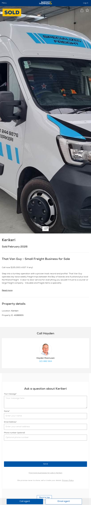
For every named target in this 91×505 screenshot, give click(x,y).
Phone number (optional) (14, 433)
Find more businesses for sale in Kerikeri (45, 473)
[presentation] (23, 451)
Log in (85, 3)
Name (6, 411)
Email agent (64, 501)
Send (45, 464)
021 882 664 (45, 361)
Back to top (44, 497)
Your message (10, 394)
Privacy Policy (68, 480)
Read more (7, 291)
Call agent (25, 501)
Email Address (10, 422)
